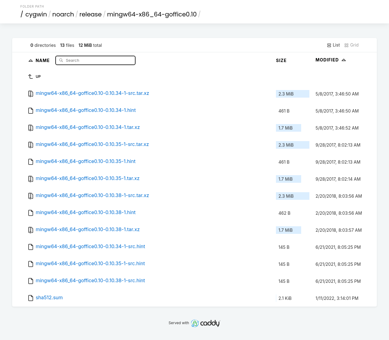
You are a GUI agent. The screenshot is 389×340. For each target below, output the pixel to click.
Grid (351, 45)
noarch (63, 14)
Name (43, 60)
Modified (331, 59)
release (90, 14)
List (333, 45)
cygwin (36, 14)
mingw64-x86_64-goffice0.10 (152, 14)
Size (281, 60)
